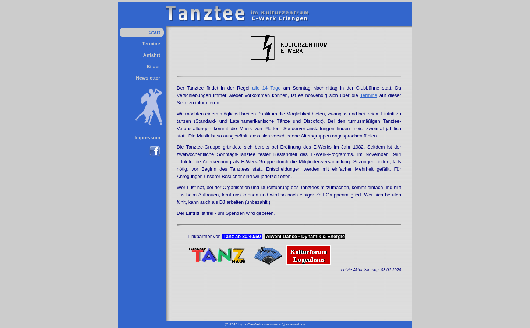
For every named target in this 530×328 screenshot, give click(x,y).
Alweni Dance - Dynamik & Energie (305, 236)
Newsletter (148, 78)
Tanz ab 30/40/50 (242, 236)
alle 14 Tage (266, 88)
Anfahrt (151, 55)
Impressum (147, 137)
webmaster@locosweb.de (284, 324)
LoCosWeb (252, 324)
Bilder (153, 66)
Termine (151, 43)
